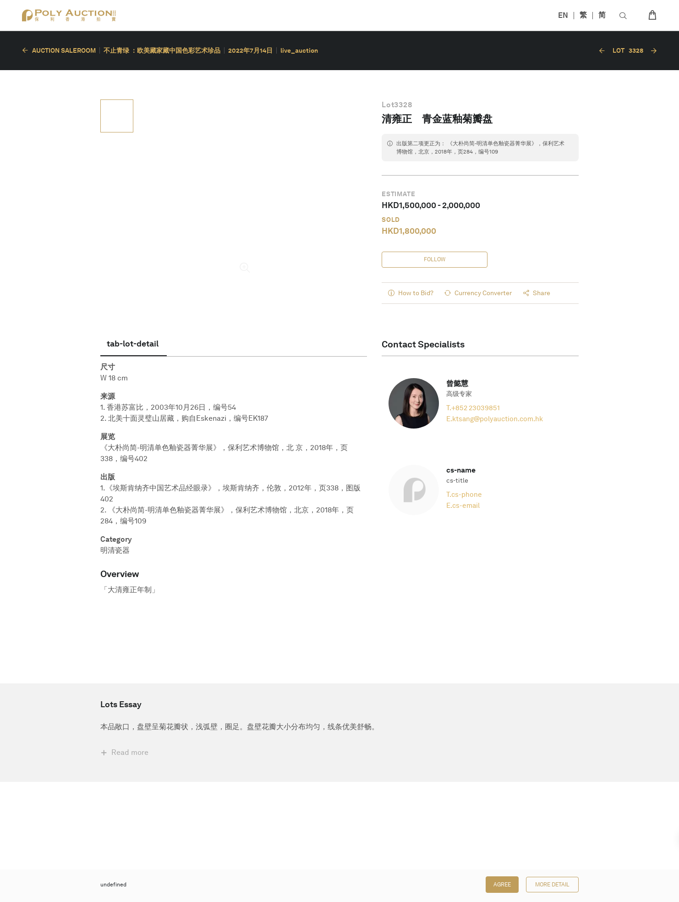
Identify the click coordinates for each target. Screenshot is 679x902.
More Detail (552, 884)
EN (563, 15)
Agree (502, 884)
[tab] (133, 345)
